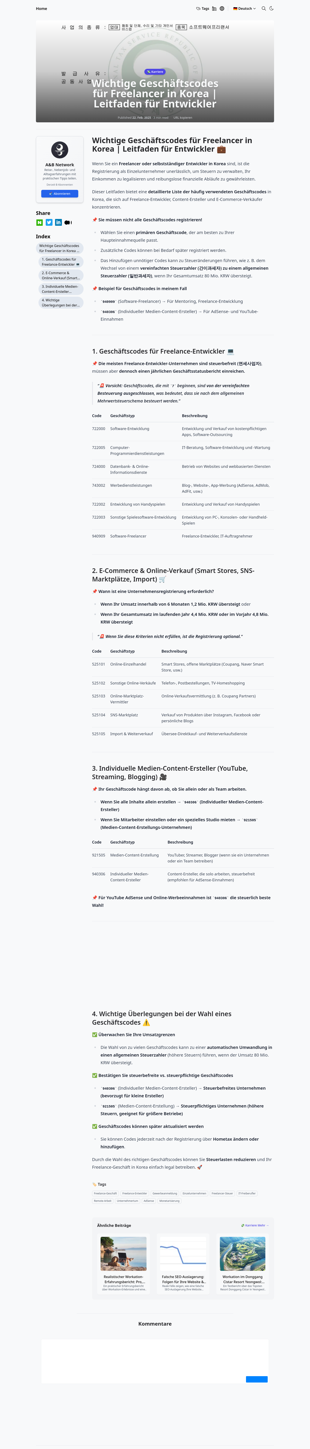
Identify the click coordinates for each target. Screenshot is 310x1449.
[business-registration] (165, 1193)
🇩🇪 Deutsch (244, 8)
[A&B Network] (222, 8)
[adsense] (149, 1201)
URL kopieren (182, 118)
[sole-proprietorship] (194, 1193)
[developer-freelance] (135, 1193)
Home (41, 8)
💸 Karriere (155, 72)
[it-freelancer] (247, 1193)
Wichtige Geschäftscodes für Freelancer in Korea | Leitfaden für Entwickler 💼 (59, 248)
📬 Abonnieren (59, 194)
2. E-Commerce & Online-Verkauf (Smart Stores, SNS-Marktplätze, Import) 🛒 (61, 276)
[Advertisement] (183, 966)
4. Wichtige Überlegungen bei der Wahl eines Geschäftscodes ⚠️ (59, 303)
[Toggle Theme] (271, 8)
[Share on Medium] (68, 222)
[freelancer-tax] (222, 1193)
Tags (202, 8)
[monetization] (169, 1201)
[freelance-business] (105, 1193)
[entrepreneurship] (127, 1201)
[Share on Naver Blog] (39, 222)
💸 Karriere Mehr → (255, 1225)
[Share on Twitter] (49, 222)
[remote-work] (102, 1201)
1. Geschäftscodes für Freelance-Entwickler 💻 (61, 262)
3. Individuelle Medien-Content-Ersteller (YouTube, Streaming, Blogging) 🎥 (60, 289)
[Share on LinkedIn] (58, 222)
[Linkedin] (214, 8)
